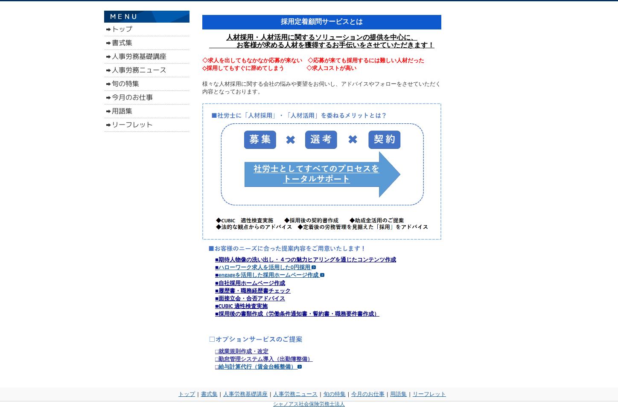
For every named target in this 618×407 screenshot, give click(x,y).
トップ (186, 394)
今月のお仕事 (368, 394)
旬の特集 (335, 394)
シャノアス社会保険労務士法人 (309, 404)
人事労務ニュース (295, 394)
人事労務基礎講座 (245, 394)
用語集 (398, 394)
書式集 (209, 394)
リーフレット (429, 394)
